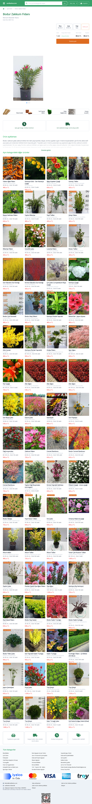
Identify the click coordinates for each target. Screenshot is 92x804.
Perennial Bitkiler (36, 762)
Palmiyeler (5, 758)
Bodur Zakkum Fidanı (20, 9)
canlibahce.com (11, 3)
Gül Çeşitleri (64, 758)
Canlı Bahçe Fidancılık (15, 789)
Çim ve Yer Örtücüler (66, 765)
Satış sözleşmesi (36, 783)
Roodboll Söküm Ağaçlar (38, 769)
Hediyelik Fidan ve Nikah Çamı (10, 767)
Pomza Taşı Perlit (65, 769)
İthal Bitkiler (6, 753)
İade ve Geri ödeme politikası (39, 785)
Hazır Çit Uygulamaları (8, 765)
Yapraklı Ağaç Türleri (66, 753)
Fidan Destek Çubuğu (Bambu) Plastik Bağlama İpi (73, 767)
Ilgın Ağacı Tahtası (7, 769)
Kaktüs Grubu (64, 760)
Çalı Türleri (9, 9)
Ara (65, 3)
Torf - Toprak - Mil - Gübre (38, 767)
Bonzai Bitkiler (35, 765)
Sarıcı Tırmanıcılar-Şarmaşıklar (39, 755)
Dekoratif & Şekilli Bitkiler (67, 755)
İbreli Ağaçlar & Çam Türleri (39, 753)
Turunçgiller (6, 762)
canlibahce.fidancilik (9, 785)
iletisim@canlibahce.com (10, 783)
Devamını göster (46, 150)
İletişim (34, 788)
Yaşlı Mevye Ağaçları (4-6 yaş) (10, 760)
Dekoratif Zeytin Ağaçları (38, 758)
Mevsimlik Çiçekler (65, 762)
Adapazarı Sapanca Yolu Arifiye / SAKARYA (14, 788)
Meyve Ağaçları (36, 760)
